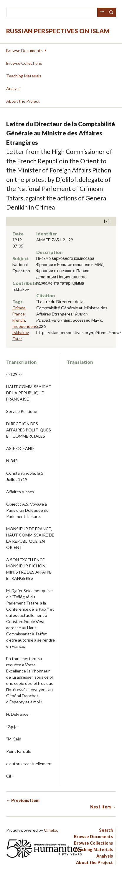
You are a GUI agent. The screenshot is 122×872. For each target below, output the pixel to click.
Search (111, 12)
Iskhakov (20, 332)
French (18, 320)
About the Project (23, 101)
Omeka (50, 830)
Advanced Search (102, 12)
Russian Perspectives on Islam (58, 30)
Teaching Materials (23, 75)
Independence (25, 326)
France (18, 313)
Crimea (18, 307)
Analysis (14, 88)
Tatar (17, 338)
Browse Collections (24, 63)
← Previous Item (22, 800)
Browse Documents (24, 50)
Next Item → (103, 806)
